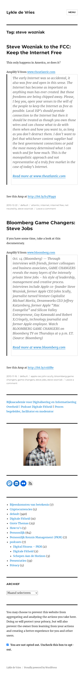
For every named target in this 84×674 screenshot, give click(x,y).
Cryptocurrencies (21, 509)
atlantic (35, 205)
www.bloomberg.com (41, 252)
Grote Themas (19, 523)
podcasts (15, 542)
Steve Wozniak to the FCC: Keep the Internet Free (38, 49)
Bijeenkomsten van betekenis (29, 504)
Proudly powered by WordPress (40, 667)
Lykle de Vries (20, 12)
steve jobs (41, 379)
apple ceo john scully (42, 376)
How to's (16, 528)
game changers (26, 379)
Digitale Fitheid (20, 518)
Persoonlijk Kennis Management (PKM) (36, 537)
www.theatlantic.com (41, 72)
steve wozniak (25, 208)
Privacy (14, 565)
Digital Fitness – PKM (27, 546)
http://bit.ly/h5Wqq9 (42, 196)
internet (45, 205)
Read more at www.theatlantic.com (39, 176)
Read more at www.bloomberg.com (39, 347)
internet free (57, 205)
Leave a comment (46, 208)
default (24, 205)
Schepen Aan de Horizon (29, 556)
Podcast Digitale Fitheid (36, 406)
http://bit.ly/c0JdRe (41, 367)
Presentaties (18, 560)
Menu (72, 12)
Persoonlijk (17, 532)
